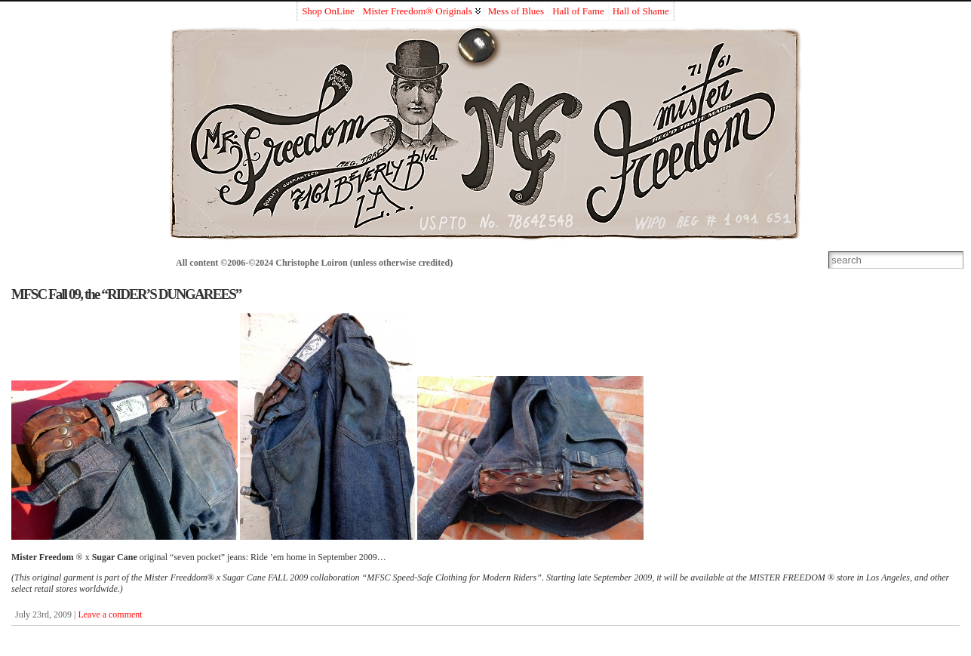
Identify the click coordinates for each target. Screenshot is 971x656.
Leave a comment (110, 614)
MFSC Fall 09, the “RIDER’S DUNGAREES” (126, 294)
